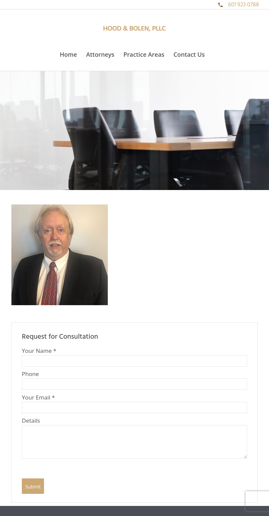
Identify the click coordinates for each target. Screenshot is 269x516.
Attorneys (100, 54)
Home (68, 54)
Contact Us (189, 54)
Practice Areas (144, 54)
